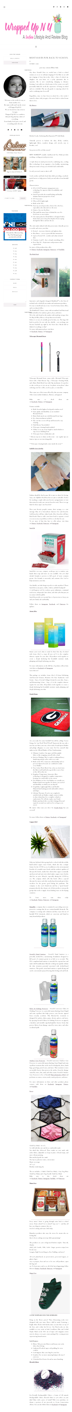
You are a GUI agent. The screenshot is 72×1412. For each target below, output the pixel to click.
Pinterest (53, 249)
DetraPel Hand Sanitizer (38, 954)
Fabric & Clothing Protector (39, 1008)
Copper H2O (34, 822)
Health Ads (27, 70)
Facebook (39, 249)
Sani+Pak (32, 528)
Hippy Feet (33, 1273)
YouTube (61, 249)
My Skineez (33, 105)
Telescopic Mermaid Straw (38, 336)
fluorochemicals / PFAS (58, 1075)
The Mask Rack (34, 254)
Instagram (46, 249)
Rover (31, 1091)
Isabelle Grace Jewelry (36, 448)
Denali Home (34, 694)
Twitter (34, 249)
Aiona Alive (33, 611)
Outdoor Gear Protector (37, 1061)
